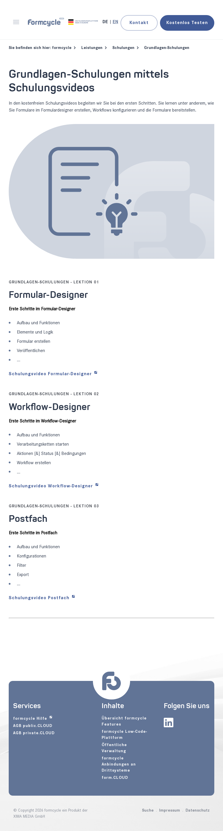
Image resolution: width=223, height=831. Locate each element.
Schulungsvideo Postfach (40, 598)
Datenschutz (198, 810)
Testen (187, 22)
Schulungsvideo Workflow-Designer (51, 486)
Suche (148, 810)
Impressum (169, 810)
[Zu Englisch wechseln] (115, 22)
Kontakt (139, 22)
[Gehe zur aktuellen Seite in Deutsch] (105, 22)
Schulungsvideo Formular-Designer (51, 374)
